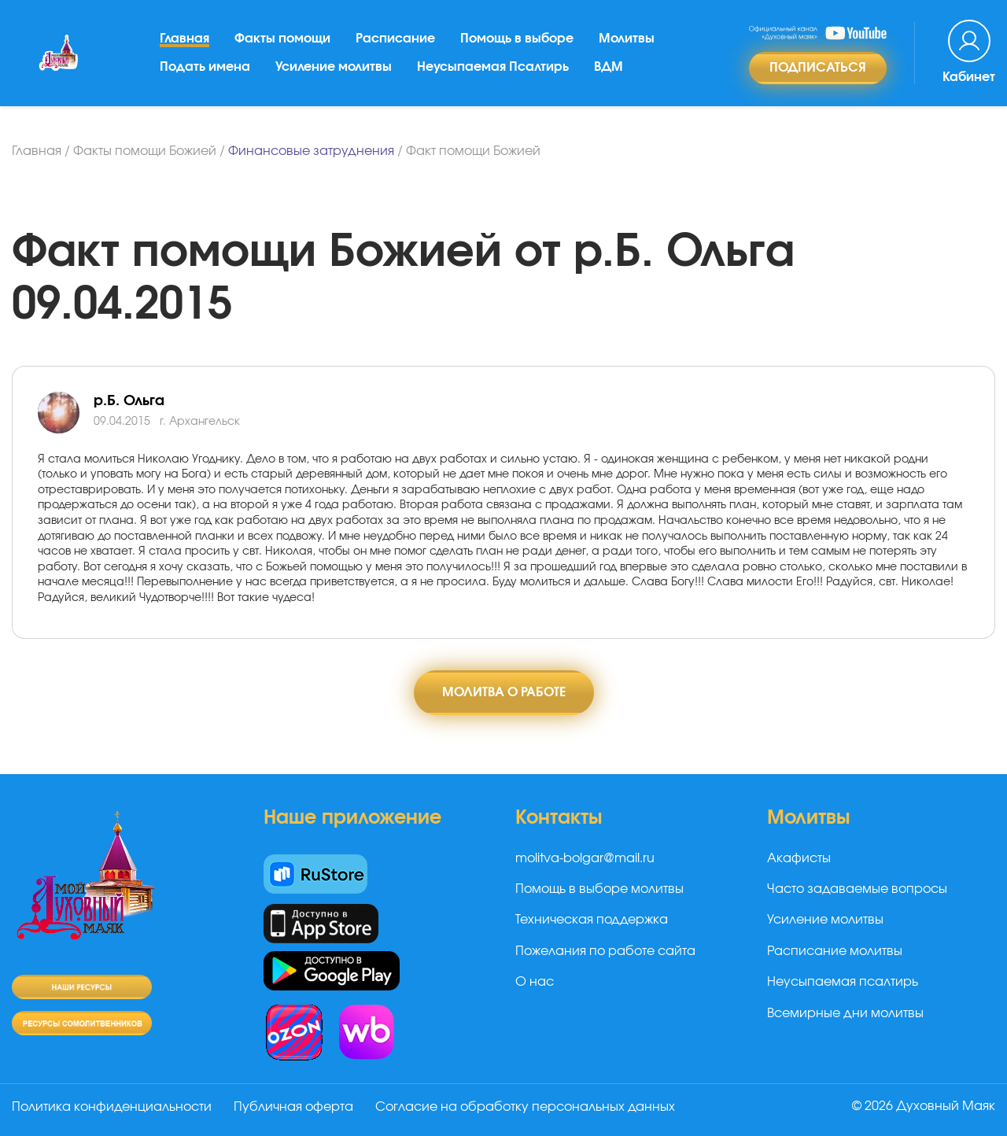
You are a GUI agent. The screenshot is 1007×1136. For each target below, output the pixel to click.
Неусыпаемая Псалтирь (493, 67)
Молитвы (627, 38)
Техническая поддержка (591, 919)
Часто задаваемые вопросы (857, 889)
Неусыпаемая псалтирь (842, 982)
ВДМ (608, 67)
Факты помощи (282, 38)
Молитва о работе (504, 692)
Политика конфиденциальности (112, 1107)
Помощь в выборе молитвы (599, 889)
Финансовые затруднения (311, 151)
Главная (184, 38)
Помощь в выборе (517, 38)
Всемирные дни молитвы (845, 1013)
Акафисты (799, 858)
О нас (534, 982)
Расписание (395, 38)
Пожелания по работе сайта (605, 951)
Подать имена (205, 67)
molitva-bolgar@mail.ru (585, 858)
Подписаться (817, 67)
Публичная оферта (293, 1107)
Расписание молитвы (834, 951)
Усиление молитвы (333, 67)
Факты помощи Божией (144, 151)
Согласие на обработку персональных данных (525, 1107)
